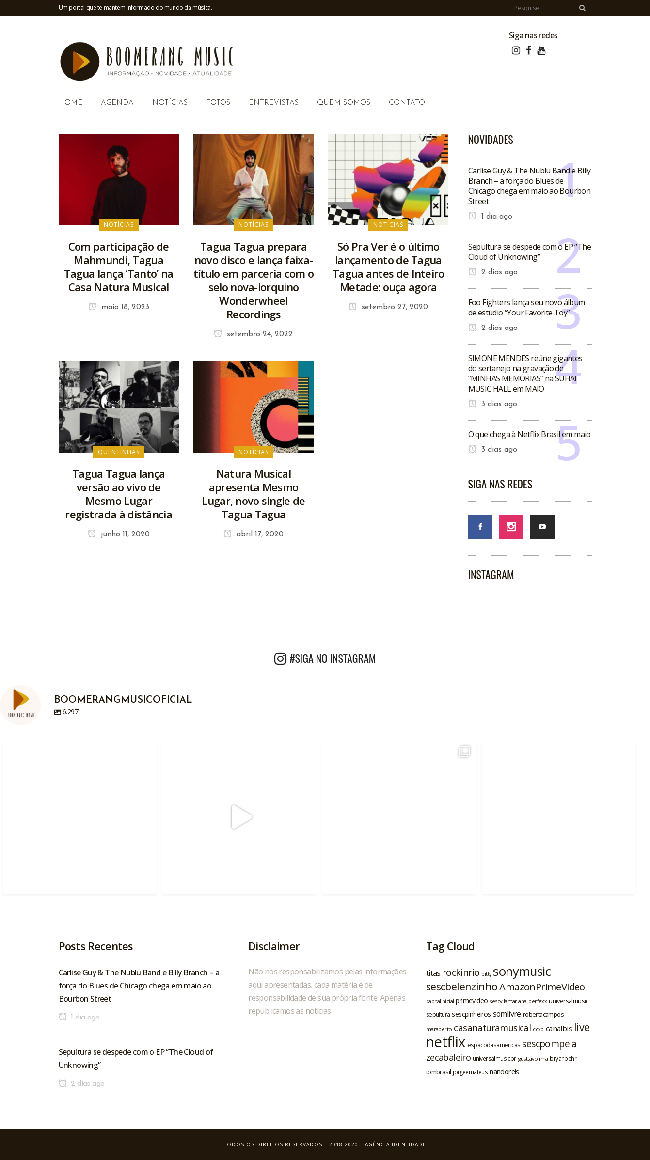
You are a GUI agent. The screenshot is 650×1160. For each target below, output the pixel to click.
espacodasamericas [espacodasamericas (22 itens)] (494, 1044)
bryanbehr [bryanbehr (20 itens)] (563, 1058)
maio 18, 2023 (118, 307)
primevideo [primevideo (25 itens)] (472, 1000)
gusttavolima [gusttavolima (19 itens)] (533, 1058)
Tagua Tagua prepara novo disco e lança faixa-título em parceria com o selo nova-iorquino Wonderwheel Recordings (253, 280)
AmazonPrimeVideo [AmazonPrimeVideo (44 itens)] (542, 986)
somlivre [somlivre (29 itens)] (507, 1013)
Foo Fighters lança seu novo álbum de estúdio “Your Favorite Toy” (526, 307)
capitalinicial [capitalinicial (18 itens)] (440, 1001)
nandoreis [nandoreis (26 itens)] (504, 1071)
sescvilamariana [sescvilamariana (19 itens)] (508, 1000)
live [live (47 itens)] (582, 1027)
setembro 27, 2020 (388, 307)
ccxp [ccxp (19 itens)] (538, 1029)
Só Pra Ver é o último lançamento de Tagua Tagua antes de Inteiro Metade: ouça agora (388, 266)
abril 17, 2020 (253, 534)
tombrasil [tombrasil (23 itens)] (438, 1071)
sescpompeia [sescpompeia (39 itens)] (549, 1043)
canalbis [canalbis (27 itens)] (559, 1028)
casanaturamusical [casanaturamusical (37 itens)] (492, 1027)
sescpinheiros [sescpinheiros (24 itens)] (471, 1014)
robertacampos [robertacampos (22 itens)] (543, 1014)
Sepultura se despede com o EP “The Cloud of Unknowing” (529, 251)
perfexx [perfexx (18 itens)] (537, 1001)
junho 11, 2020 (119, 534)
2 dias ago (493, 272)
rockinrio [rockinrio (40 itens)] (461, 972)
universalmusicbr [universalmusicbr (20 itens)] (494, 1058)
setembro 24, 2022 (253, 334)
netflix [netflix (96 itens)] (445, 1041)
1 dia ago (490, 216)
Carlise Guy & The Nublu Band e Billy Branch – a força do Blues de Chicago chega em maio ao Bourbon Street (529, 185)
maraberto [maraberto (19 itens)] (439, 1029)
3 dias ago (492, 404)
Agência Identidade (395, 1144)
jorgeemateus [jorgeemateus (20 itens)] (470, 1072)
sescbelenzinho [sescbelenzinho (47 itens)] (462, 986)
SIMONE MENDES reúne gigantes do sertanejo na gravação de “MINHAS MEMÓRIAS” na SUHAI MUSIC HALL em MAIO (525, 373)
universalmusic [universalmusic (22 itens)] (568, 1000)
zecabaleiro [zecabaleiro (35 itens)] (448, 1057)
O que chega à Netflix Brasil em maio (529, 434)
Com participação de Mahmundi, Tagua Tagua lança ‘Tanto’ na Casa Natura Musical (119, 266)
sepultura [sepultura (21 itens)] (438, 1014)
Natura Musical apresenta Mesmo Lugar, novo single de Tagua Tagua (253, 493)
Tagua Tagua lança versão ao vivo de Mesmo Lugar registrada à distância (118, 493)
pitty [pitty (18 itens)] (486, 974)
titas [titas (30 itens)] (433, 973)
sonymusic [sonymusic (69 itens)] (522, 971)
